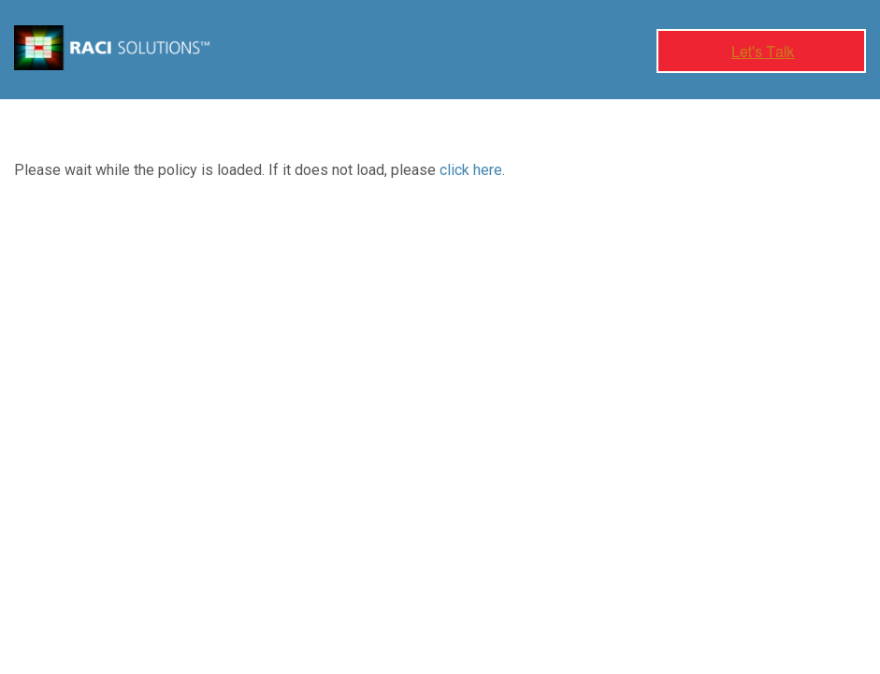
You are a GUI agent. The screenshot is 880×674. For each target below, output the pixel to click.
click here (471, 170)
